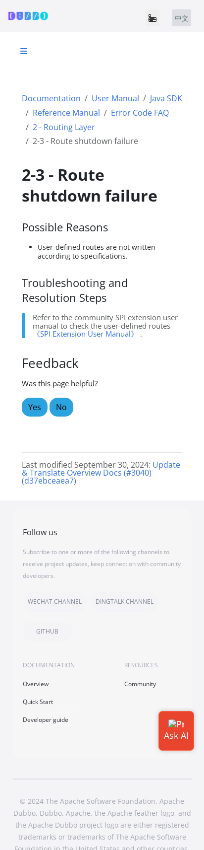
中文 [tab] (182, 18)
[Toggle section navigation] (24, 51)
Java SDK (166, 98)
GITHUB (47, 631)
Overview (36, 684)
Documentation (51, 98)
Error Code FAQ (140, 112)
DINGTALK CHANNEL (124, 601)
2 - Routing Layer (64, 127)
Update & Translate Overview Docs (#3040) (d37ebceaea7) (101, 472)
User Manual (115, 98)
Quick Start (38, 702)
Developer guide (45, 719)
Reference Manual (66, 112)
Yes (34, 407)
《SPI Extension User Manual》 (85, 334)
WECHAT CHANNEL (55, 601)
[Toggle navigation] (152, 17)
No (61, 407)
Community (140, 684)
